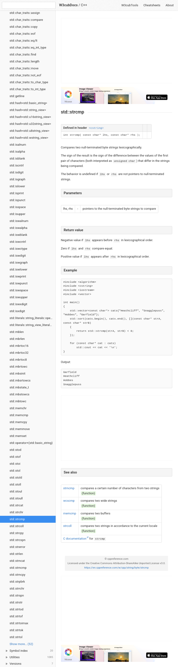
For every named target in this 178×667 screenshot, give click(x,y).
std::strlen (16, 554)
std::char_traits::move (24, 68)
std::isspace (18, 207)
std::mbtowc (18, 401)
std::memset (18, 436)
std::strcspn (17, 540)
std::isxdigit (17, 311)
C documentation (74, 538)
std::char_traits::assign (25, 13)
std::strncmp (18, 567)
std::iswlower (18, 269)
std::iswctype (18, 248)
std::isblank (17, 158)
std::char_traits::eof (22, 33)
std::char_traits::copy (23, 26)
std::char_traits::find (23, 54)
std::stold (16, 477)
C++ (84, 5)
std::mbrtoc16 (19, 345)
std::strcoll (17, 526)
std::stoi (15, 463)
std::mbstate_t (19, 387)
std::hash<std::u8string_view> (29, 130)
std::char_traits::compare (26, 20)
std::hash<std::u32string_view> (30, 124)
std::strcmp (17, 519)
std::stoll (15, 484)
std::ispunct (17, 200)
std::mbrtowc (18, 366)
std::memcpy (18, 422)
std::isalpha (17, 151)
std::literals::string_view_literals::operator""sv (33, 325)
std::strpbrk (17, 581)
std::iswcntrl (18, 241)
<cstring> (96, 128)
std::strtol (16, 637)
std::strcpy (17, 533)
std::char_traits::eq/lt (23, 40)
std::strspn (17, 595)
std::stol (15, 470)
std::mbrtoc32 (19, 352)
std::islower (17, 186)
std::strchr (16, 512)
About (169, 5)
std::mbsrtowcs (20, 380)
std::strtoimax (19, 623)
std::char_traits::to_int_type (28, 89)
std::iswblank (18, 235)
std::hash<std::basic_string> (28, 103)
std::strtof (16, 616)
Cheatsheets (151, 5)
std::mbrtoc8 (18, 359)
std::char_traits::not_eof (25, 75)
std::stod (15, 450)
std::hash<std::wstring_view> (29, 137)
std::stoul (16, 491)
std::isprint (17, 193)
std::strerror (17, 547)
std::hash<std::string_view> (28, 110)
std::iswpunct (19, 283)
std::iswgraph (19, 262)
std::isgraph (17, 179)
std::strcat (16, 505)
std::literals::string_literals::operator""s (33, 318)
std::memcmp (19, 415)
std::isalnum (18, 144)
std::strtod (16, 609)
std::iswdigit (18, 255)
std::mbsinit (17, 373)
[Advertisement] (116, 50)
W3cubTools (129, 5)
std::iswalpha (18, 228)
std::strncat (17, 560)
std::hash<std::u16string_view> (30, 117)
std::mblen (17, 332)
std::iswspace (19, 290)
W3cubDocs (68, 5)
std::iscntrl (17, 165)
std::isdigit (16, 172)
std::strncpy (17, 574)
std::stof (15, 456)
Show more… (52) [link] (21, 644)
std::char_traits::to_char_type (29, 82)
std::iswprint (18, 276)
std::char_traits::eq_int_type (28, 47)
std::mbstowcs (19, 394)
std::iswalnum (19, 221)
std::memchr (18, 408)
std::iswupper (19, 297)
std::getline (17, 96)
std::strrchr (17, 588)
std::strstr (16, 602)
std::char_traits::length (24, 61)
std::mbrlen (17, 339)
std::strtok (16, 630)
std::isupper (17, 214)
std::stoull (16, 498)
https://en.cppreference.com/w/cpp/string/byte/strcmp (116, 567)
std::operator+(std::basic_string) (31, 443)
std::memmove (20, 429)
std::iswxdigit (18, 304)
